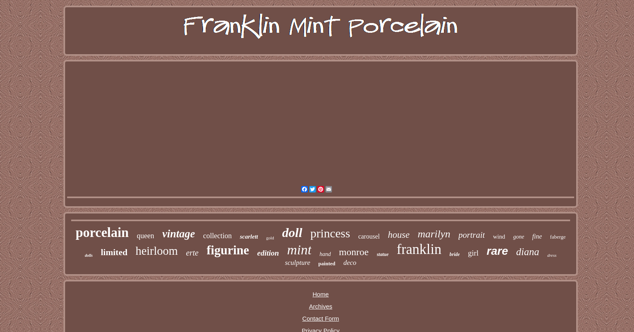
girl (473, 253)
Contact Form (320, 318)
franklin (419, 249)
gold (270, 237)
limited (114, 252)
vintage (178, 234)
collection (217, 236)
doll (292, 232)
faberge (558, 237)
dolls (89, 255)
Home (321, 294)
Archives (320, 306)
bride (455, 254)
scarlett (249, 236)
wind (499, 236)
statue (383, 254)
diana (527, 251)
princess (330, 233)
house (399, 235)
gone (518, 237)
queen (145, 236)
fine (537, 236)
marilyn (434, 234)
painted (326, 263)
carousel (369, 236)
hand (325, 254)
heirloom (156, 250)
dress (551, 255)
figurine (228, 250)
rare (497, 251)
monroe (353, 252)
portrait (472, 235)
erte (192, 252)
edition (268, 253)
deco (349, 262)
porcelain (102, 232)
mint (299, 249)
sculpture (298, 262)
